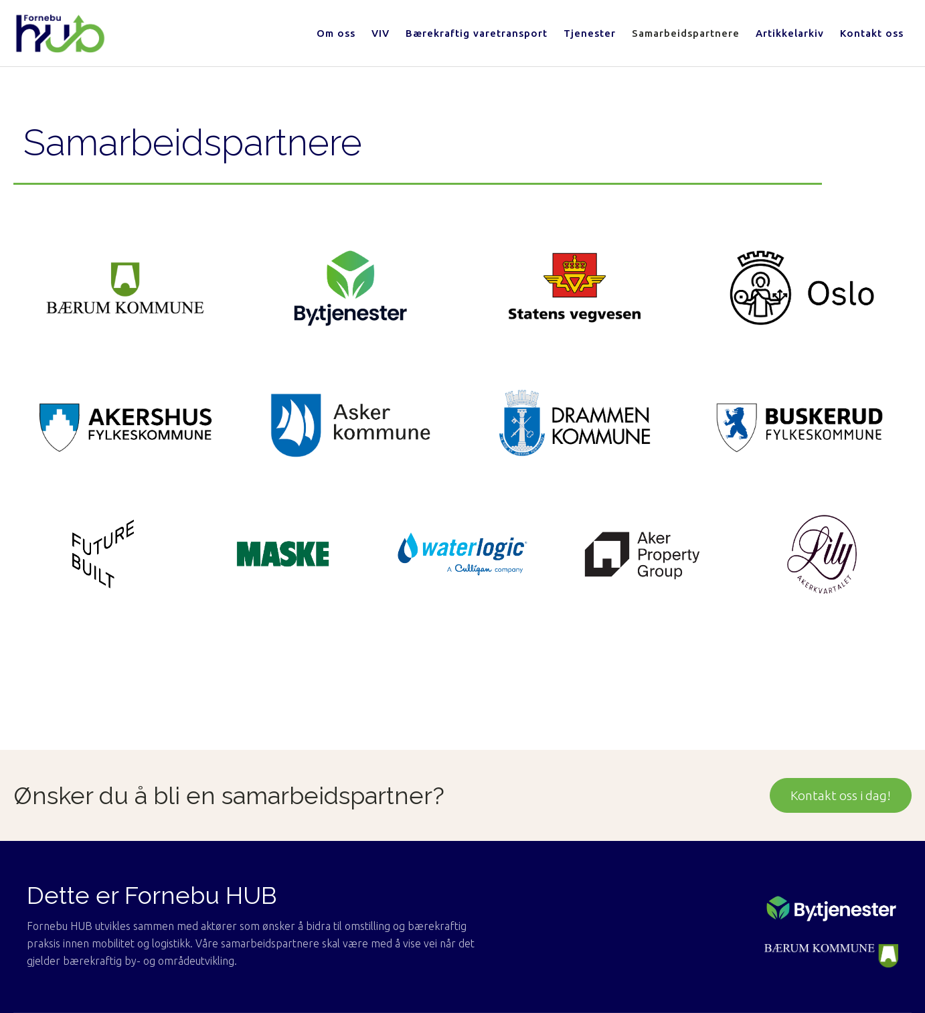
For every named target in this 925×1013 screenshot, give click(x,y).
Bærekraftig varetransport (477, 33)
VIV (380, 33)
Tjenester (590, 33)
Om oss (336, 33)
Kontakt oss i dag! (840, 795)
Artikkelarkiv (790, 33)
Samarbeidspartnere (686, 33)
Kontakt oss (872, 33)
